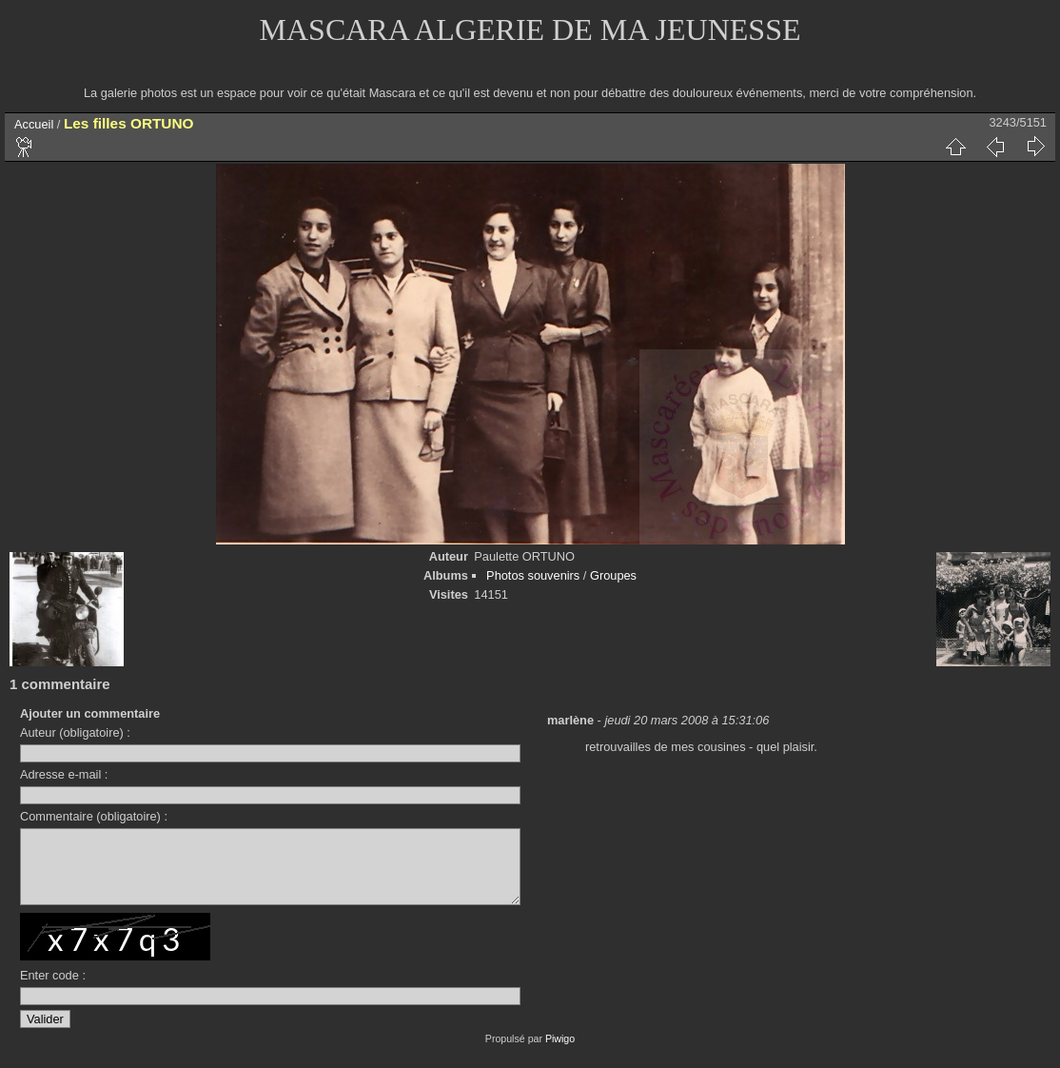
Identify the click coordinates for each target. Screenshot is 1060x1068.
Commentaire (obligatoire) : (93, 816)
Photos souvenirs (532, 575)
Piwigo (560, 1052)
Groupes (613, 575)
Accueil (33, 124)
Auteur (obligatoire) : (75, 732)
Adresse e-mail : (64, 774)
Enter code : (53, 989)
